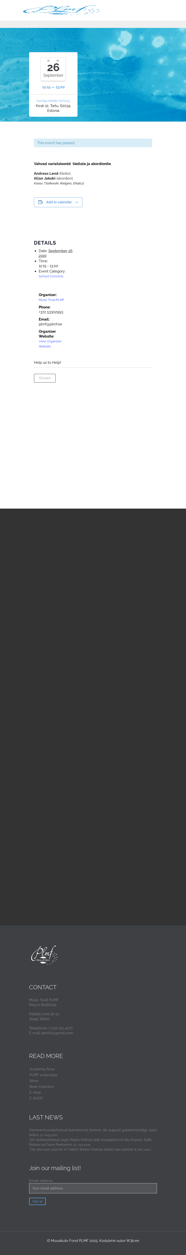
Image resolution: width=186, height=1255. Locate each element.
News (34, 1081)
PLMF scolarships (43, 1075)
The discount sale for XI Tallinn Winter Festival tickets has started (81, 1149)
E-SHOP (36, 1098)
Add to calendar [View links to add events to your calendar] (59, 202)
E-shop (35, 1092)
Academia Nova (42, 1069)
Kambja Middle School (53, 101)
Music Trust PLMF (51, 300)
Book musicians (42, 1087)
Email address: (93, 1186)
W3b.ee (132, 1240)
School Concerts (51, 276)
